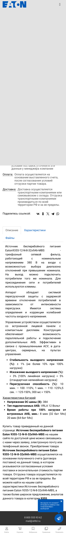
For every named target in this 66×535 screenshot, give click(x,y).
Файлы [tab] (9, 238)
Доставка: (9, 189)
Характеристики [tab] (35, 230)
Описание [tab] (11, 230)
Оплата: (8, 174)
